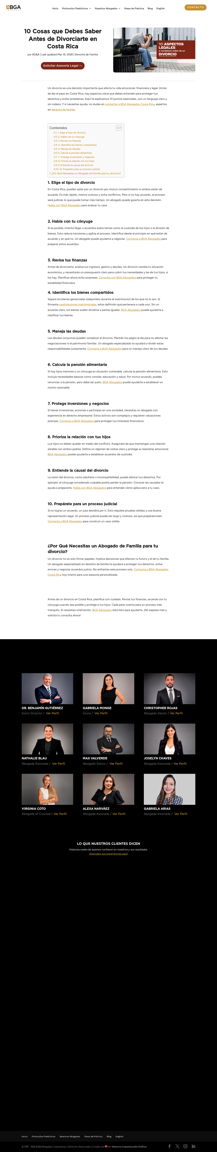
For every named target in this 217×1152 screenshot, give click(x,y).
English (160, 8)
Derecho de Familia (86, 54)
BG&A (35, 54)
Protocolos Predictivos (75, 8)
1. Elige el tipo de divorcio (71, 132)
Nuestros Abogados (106, 8)
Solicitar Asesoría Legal (60, 65)
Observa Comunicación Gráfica (129, 1146)
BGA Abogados (131, 310)
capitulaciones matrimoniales (77, 304)
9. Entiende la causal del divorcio (75, 165)
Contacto (195, 7)
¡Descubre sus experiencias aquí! (108, 853)
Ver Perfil (52, 713)
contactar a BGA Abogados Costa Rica (129, 104)
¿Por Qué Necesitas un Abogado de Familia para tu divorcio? (86, 173)
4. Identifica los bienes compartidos (77, 144)
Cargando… (108, 992)
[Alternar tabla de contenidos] (117, 128)
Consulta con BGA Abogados (117, 277)
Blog (150, 8)
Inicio (55, 8)
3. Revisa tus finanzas (69, 140)
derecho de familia (63, 109)
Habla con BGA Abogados (64, 205)
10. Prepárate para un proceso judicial (79, 169)
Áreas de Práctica (134, 8)
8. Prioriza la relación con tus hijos (76, 161)
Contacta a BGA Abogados (143, 238)
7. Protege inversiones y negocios (76, 157)
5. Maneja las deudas (69, 148)
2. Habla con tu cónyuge (71, 136)
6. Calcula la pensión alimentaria (75, 152)
